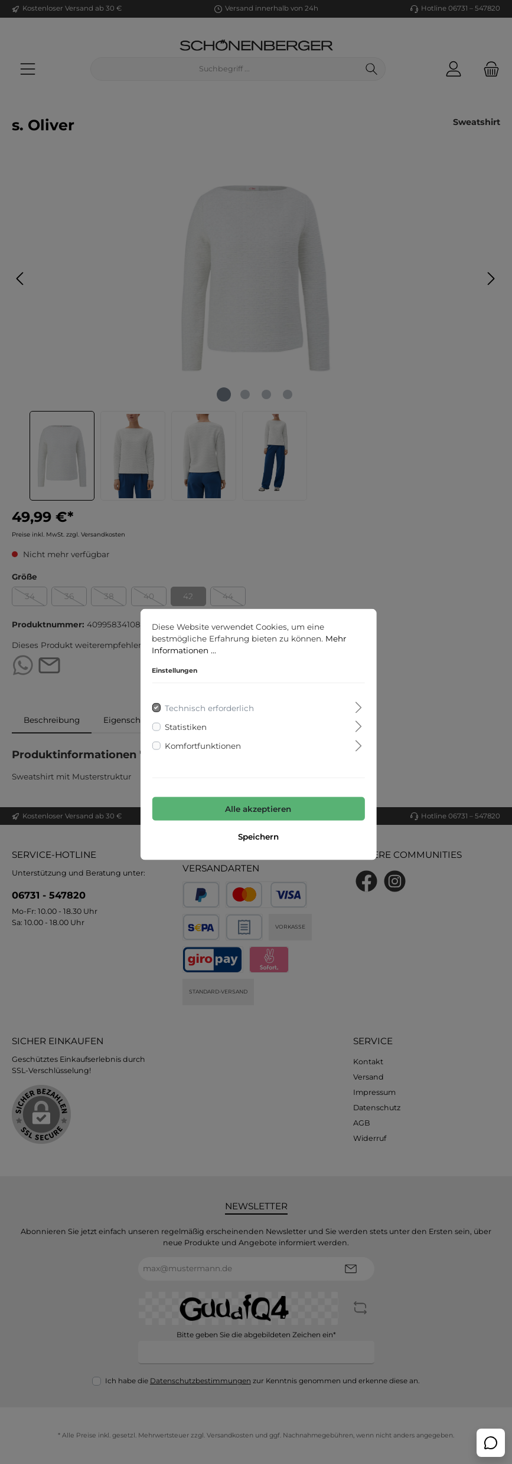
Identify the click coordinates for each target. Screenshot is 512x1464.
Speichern (256, 834)
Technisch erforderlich (207, 705)
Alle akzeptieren (256, 806)
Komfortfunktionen (200, 743)
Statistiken (183, 724)
